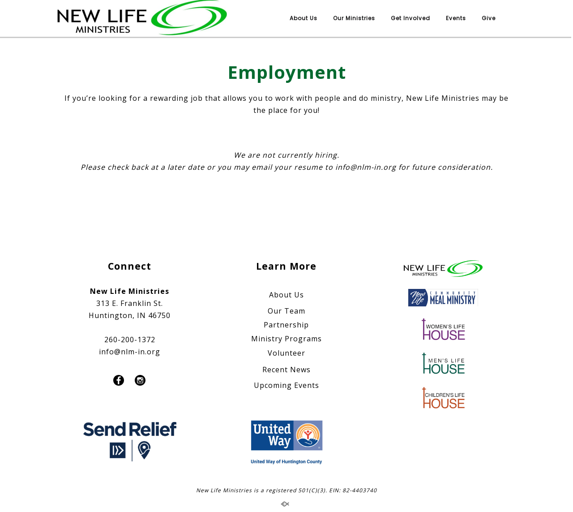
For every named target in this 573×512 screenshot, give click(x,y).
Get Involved (410, 18)
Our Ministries (354, 18)
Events (456, 18)
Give (489, 18)
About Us (303, 18)
